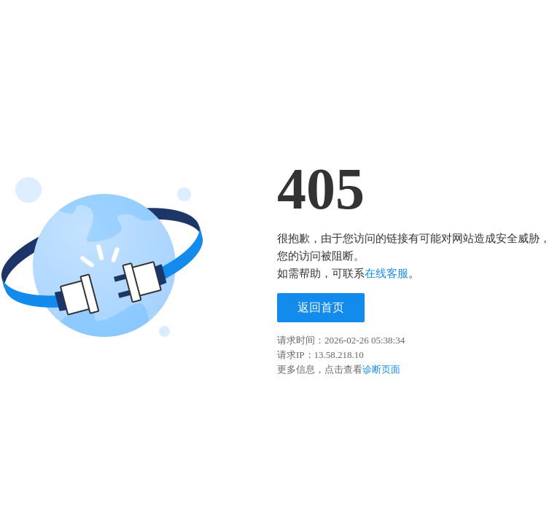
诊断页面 (381, 369)
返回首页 (321, 307)
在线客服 (386, 273)
